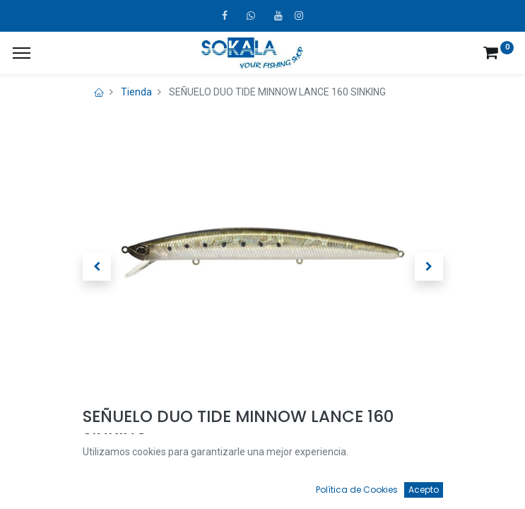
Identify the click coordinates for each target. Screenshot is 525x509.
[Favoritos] (370, 485)
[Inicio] (46, 485)
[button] (97, 266)
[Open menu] (263, 488)
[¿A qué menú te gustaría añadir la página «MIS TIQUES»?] (21, 53)
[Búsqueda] (154, 485)
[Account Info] (479, 485)
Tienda (136, 92)
